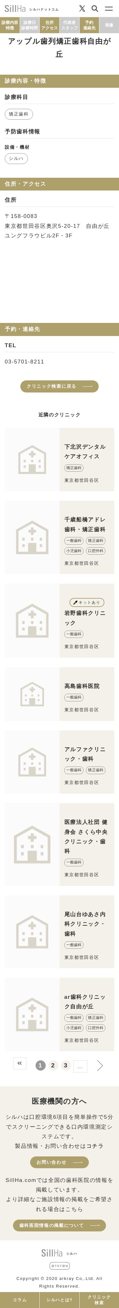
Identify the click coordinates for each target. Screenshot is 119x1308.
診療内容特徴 (10, 25)
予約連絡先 (89, 25)
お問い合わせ (51, 1162)
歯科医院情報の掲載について (51, 1225)
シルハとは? (59, 1299)
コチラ (95, 1146)
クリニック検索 (99, 1300)
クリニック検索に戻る (51, 386)
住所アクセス (49, 25)
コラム (20, 1299)
